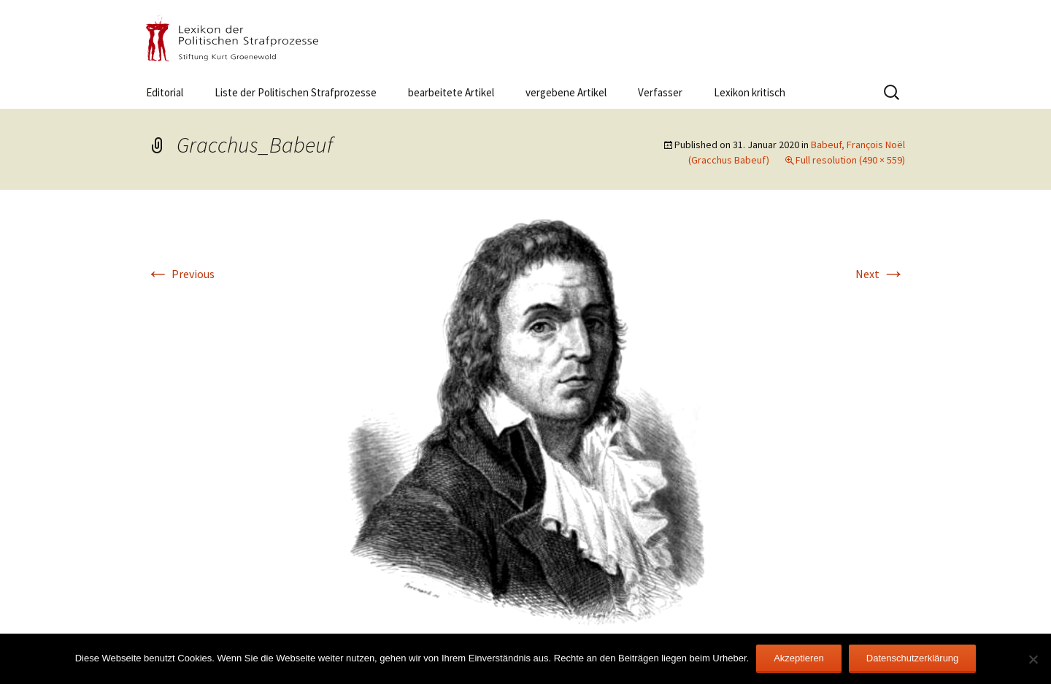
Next (880, 273)
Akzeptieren (799, 658)
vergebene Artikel (566, 92)
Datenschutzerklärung (912, 658)
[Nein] (1032, 659)
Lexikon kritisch (749, 92)
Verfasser (660, 92)
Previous (180, 273)
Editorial (164, 92)
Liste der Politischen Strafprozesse (296, 92)
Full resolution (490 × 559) (850, 159)
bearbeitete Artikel (451, 92)
